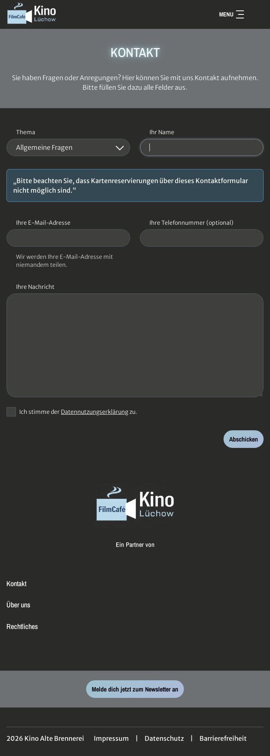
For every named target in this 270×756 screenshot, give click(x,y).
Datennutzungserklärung (94, 411)
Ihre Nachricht (35, 286)
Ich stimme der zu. (78, 411)
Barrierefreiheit (223, 738)
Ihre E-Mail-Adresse (43, 222)
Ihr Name (161, 132)
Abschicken (243, 439)
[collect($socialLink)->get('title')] (135, 653)
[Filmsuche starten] (256, 14)
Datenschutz (164, 738)
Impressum (111, 738)
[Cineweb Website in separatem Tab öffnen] (135, 552)
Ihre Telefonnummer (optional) (191, 222)
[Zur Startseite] (62, 14)
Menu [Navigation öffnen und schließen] (231, 14)
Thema (25, 132)
